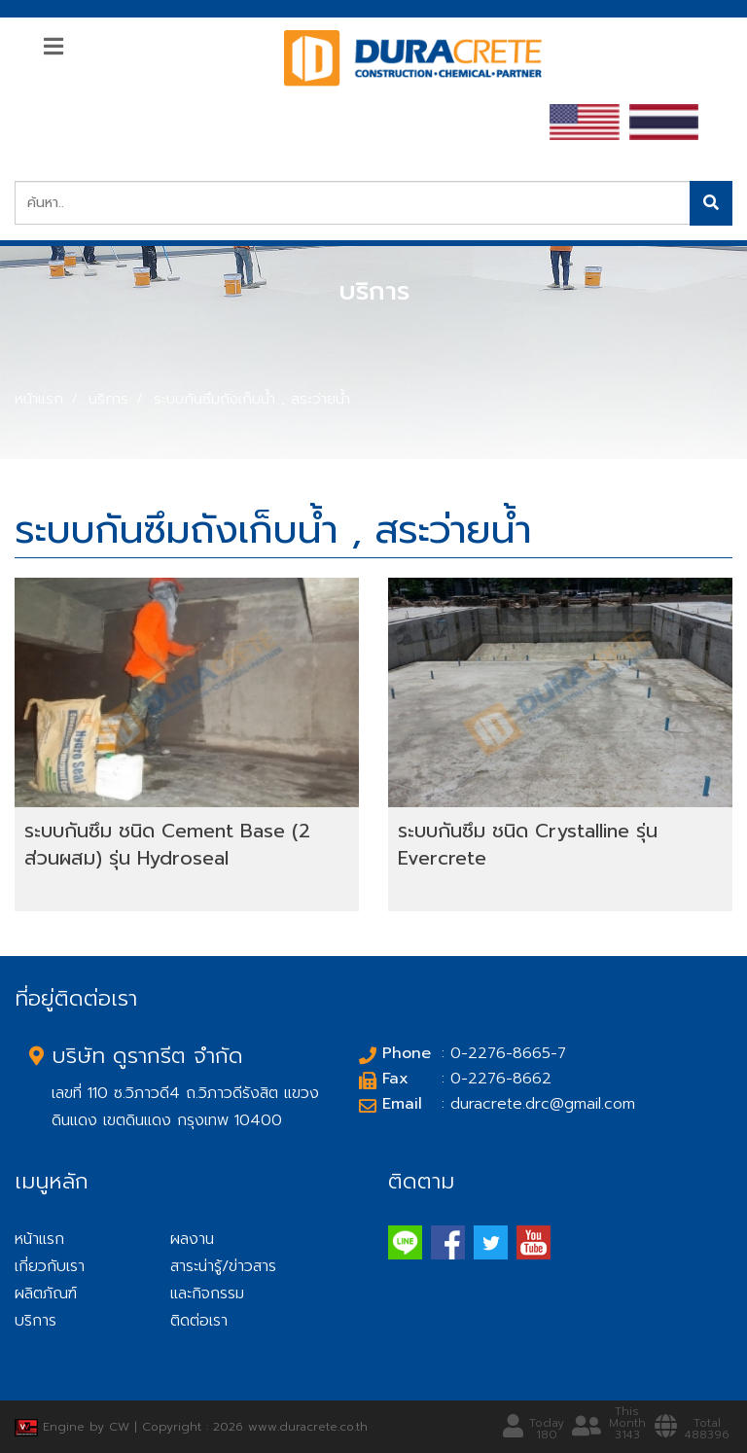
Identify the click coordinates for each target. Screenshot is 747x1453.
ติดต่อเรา (199, 1320)
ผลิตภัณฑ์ (46, 1293)
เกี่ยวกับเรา (50, 1266)
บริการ (108, 398)
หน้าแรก (39, 398)
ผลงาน (192, 1239)
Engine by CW (74, 1426)
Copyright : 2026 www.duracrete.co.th (255, 1426)
